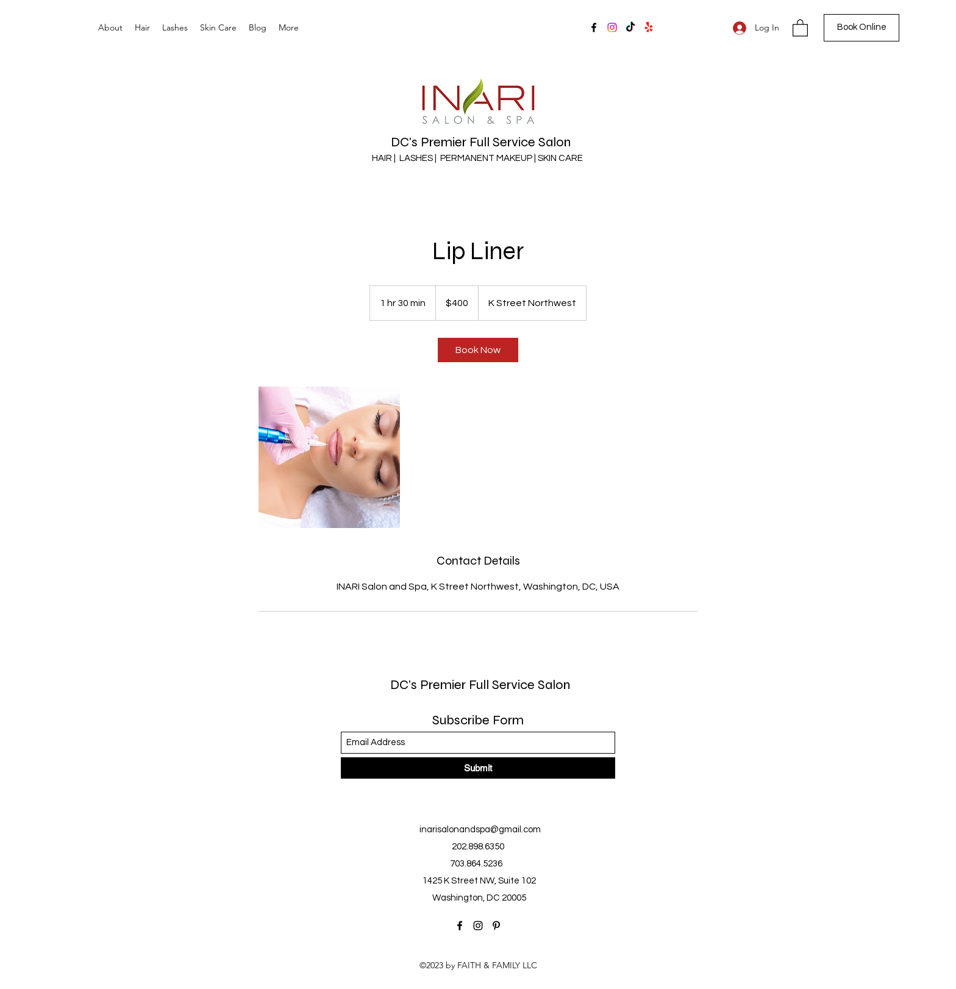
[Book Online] (861, 27)
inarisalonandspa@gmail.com (480, 829)
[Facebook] (594, 27)
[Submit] (478, 768)
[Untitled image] (329, 457)
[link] (478, 350)
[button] (800, 27)
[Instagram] (612, 27)
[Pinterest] (496, 925)
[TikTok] (630, 27)
